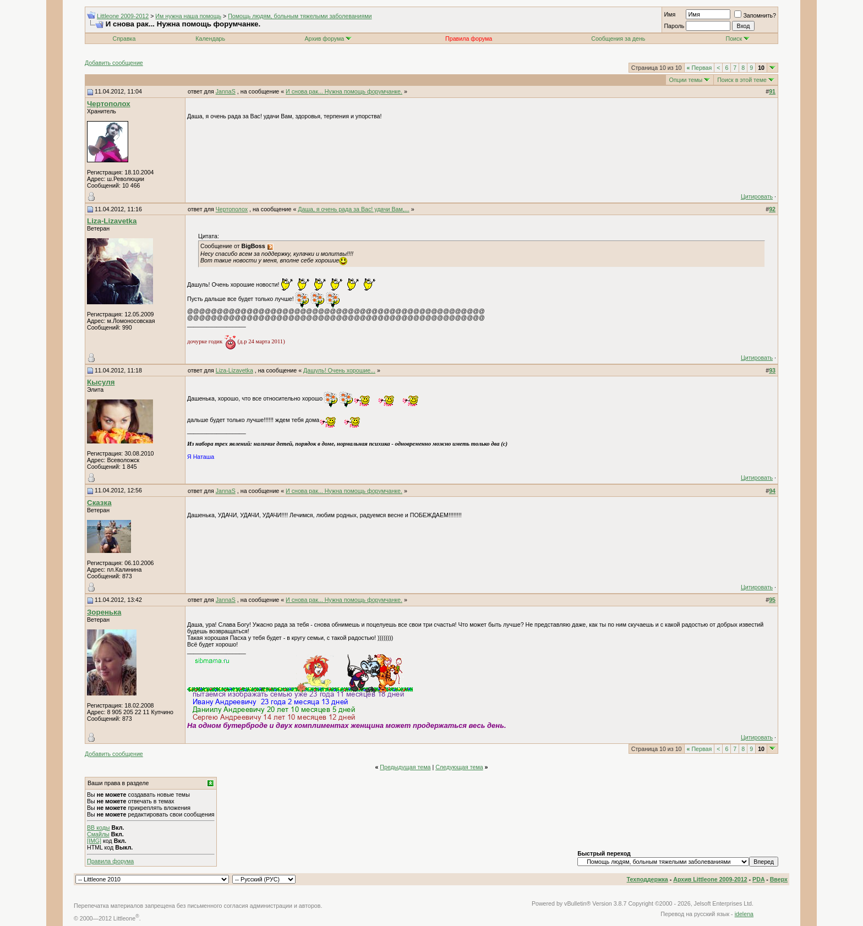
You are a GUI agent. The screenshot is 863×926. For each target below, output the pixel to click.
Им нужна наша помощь (188, 16)
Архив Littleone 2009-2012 (710, 879)
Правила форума (110, 861)
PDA (758, 879)
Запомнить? (755, 15)
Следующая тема (459, 767)
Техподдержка (647, 879)
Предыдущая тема (405, 767)
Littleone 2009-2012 (123, 16)
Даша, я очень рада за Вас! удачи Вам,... (353, 209)
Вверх (779, 879)
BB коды (98, 827)
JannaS (226, 91)
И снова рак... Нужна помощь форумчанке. (344, 91)
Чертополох (108, 104)
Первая (699, 67)
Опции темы (686, 79)
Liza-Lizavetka (111, 221)
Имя (669, 14)
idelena (744, 914)
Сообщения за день (618, 38)
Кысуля (100, 382)
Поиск (738, 38)
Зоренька (104, 612)
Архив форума (324, 38)
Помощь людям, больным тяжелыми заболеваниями (300, 16)
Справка (124, 38)
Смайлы (98, 834)
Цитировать (757, 196)
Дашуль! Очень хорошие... (339, 370)
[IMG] (94, 840)
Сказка (99, 502)
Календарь (210, 38)
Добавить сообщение (114, 62)
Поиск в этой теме (742, 79)
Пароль (674, 26)
